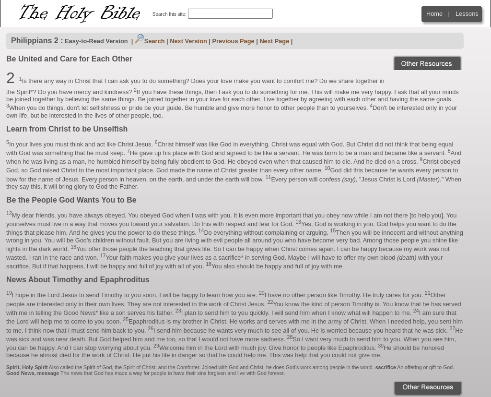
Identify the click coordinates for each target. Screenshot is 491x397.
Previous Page (233, 41)
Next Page (274, 41)
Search (150, 41)
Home (434, 13)
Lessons (467, 13)
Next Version (188, 41)
